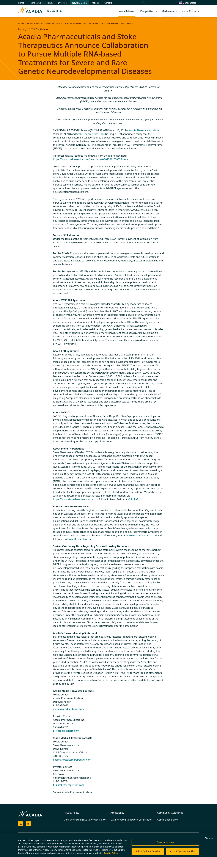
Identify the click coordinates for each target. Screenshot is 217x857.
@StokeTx (134, 499)
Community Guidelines (170, 812)
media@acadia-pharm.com (68, 709)
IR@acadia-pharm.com (66, 730)
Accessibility (117, 812)
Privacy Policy (71, 812)
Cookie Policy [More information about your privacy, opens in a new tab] (111, 853)
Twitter (87, 539)
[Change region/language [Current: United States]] (189, 2)
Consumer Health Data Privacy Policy (84, 819)
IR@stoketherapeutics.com (68, 785)
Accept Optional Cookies (182, 851)
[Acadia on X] (28, 824)
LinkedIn (72, 539)
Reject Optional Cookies (148, 851)
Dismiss (209, 838)
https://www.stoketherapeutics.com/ (74, 499)
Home (21, 23)
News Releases (53, 23)
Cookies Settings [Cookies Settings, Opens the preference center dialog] (165, 842)
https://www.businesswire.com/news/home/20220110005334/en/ (90, 159)
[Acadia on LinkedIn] (20, 824)
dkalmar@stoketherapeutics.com (72, 759)
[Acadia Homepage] (30, 11)
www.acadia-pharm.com (143, 535)
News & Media (54, 11)
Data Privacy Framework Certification (131, 819)
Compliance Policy (167, 819)
